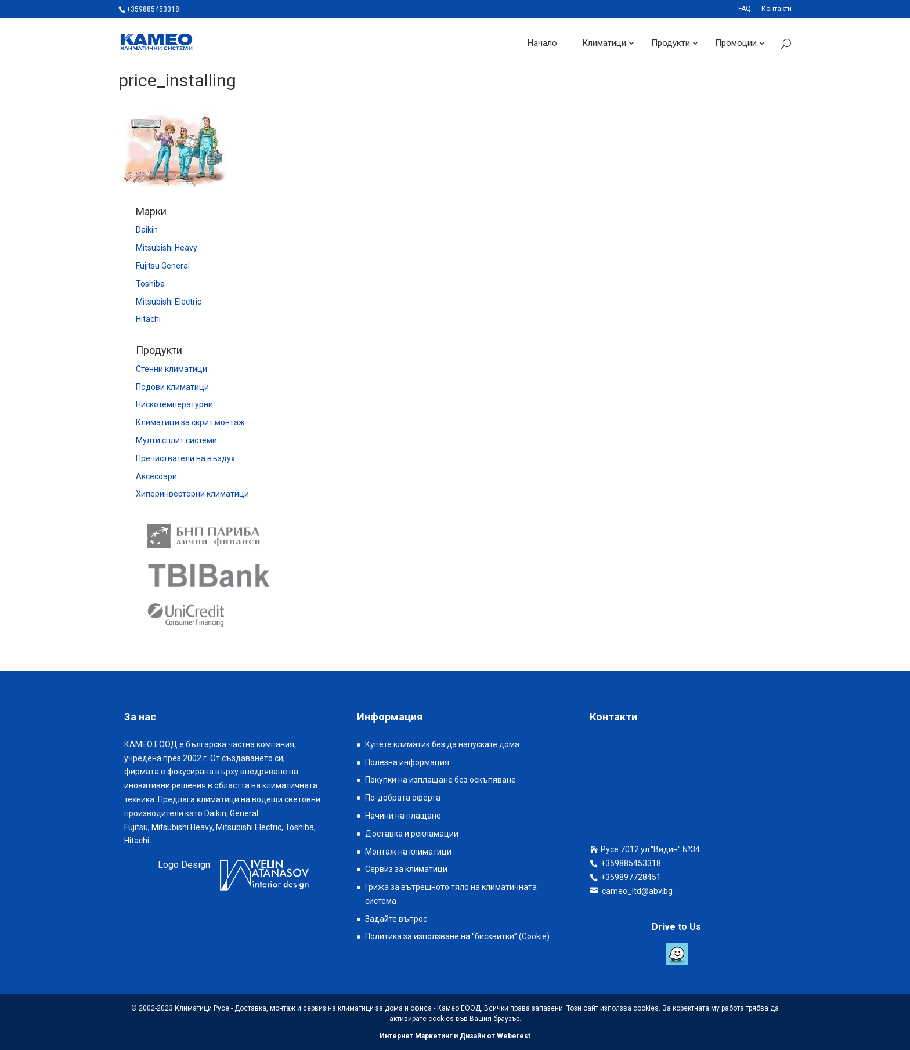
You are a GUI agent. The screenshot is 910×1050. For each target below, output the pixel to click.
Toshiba (150, 283)
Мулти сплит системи (176, 440)
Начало (542, 43)
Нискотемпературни (174, 404)
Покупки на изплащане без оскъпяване (440, 779)
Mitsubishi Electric (168, 301)
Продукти (670, 43)
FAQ (744, 9)
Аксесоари (156, 476)
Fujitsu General (163, 265)
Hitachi (148, 319)
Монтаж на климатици (408, 851)
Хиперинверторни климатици (192, 493)
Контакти (776, 9)
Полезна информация (407, 762)
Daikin (147, 229)
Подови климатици (172, 387)
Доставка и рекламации (411, 833)
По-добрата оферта (402, 797)
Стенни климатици (171, 369)
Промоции (736, 43)
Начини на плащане (403, 815)
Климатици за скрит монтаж (190, 422)
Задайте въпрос (396, 919)
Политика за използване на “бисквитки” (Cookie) (457, 936)
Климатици (604, 43)
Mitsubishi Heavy (166, 247)
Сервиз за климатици (406, 869)
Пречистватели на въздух (185, 458)
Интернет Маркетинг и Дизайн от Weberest (455, 1036)
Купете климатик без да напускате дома (442, 744)
